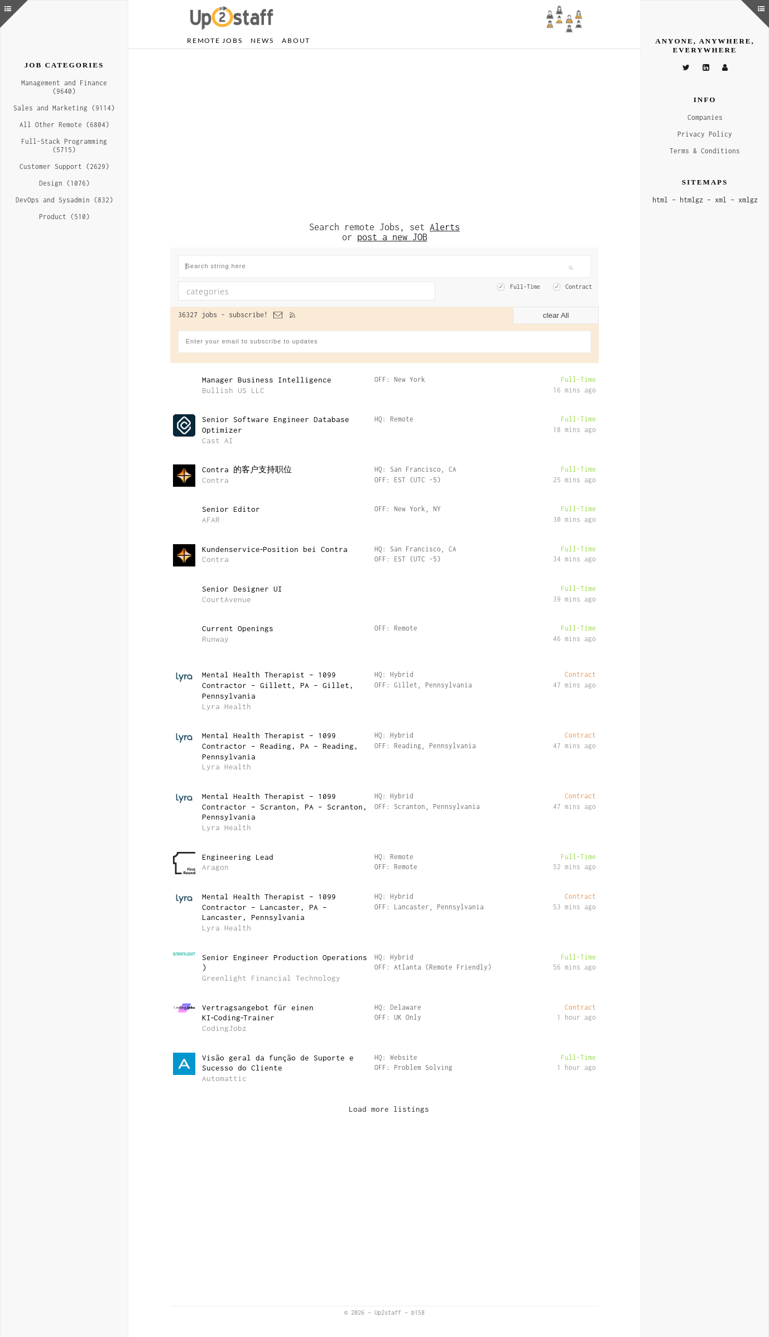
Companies (705, 117)
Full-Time (525, 286)
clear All (556, 315)
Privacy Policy (704, 134)
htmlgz (691, 200)
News (262, 40)
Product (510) (64, 216)
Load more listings (389, 1109)
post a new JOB (392, 237)
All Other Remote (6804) (64, 124)
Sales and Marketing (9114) (64, 108)
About (296, 40)
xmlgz (748, 200)
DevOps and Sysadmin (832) (64, 200)
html (660, 200)
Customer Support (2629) (64, 166)
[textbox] (276, 291)
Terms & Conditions (705, 150)
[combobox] (306, 291)
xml (721, 200)
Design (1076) (64, 183)
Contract (578, 286)
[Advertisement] (384, 135)
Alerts (445, 227)
